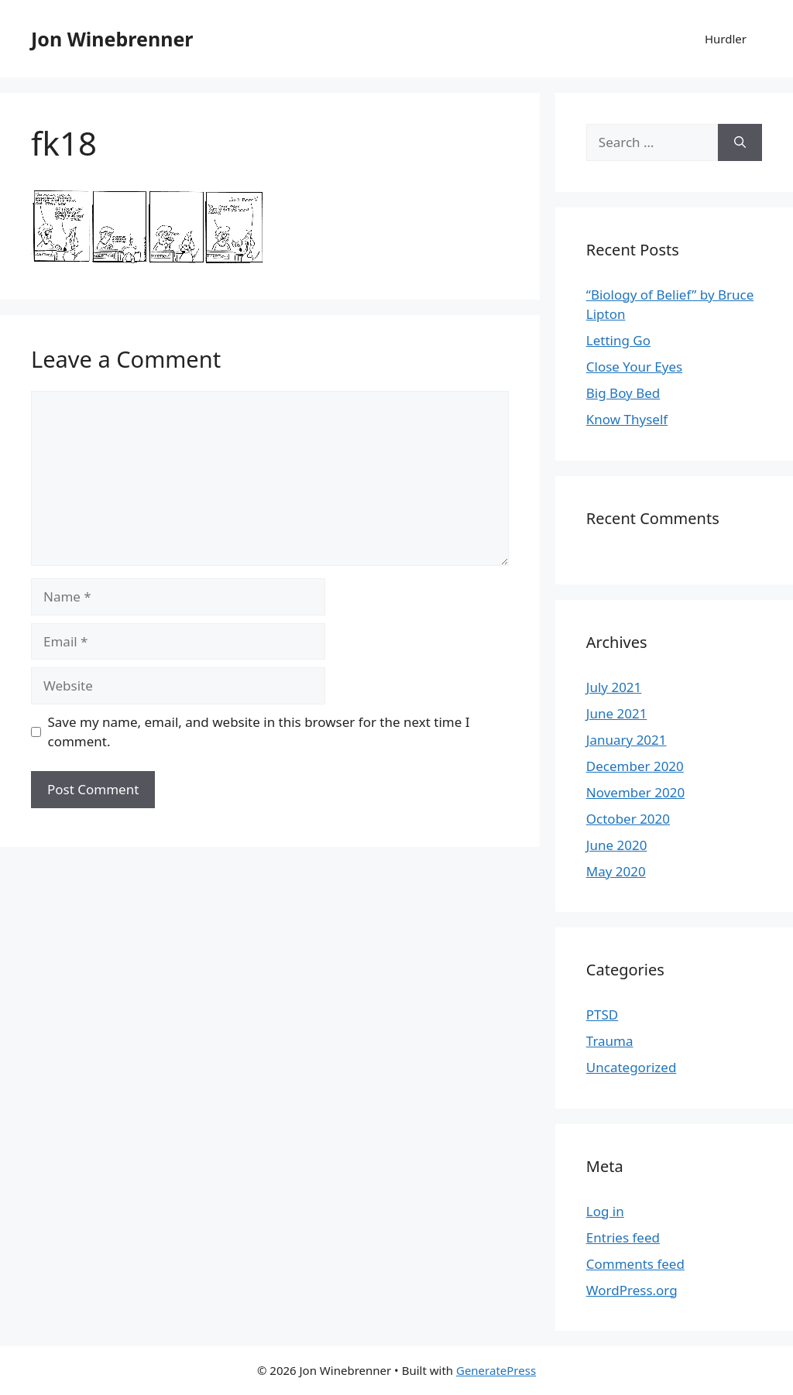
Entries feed (623, 1237)
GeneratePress (496, 1370)
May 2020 (616, 871)
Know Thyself (627, 419)
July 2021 (614, 687)
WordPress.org (632, 1290)
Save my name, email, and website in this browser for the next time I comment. (259, 732)
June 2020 (616, 845)
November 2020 (635, 792)
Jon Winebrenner (112, 39)
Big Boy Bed (623, 393)
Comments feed (635, 1264)
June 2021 (616, 713)
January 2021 (626, 740)
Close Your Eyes (634, 366)
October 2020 (628, 819)
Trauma (609, 1041)
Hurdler (726, 38)
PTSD (602, 1014)
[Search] (740, 142)
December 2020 (635, 766)
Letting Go (618, 340)
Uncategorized (631, 1067)
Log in (605, 1211)
